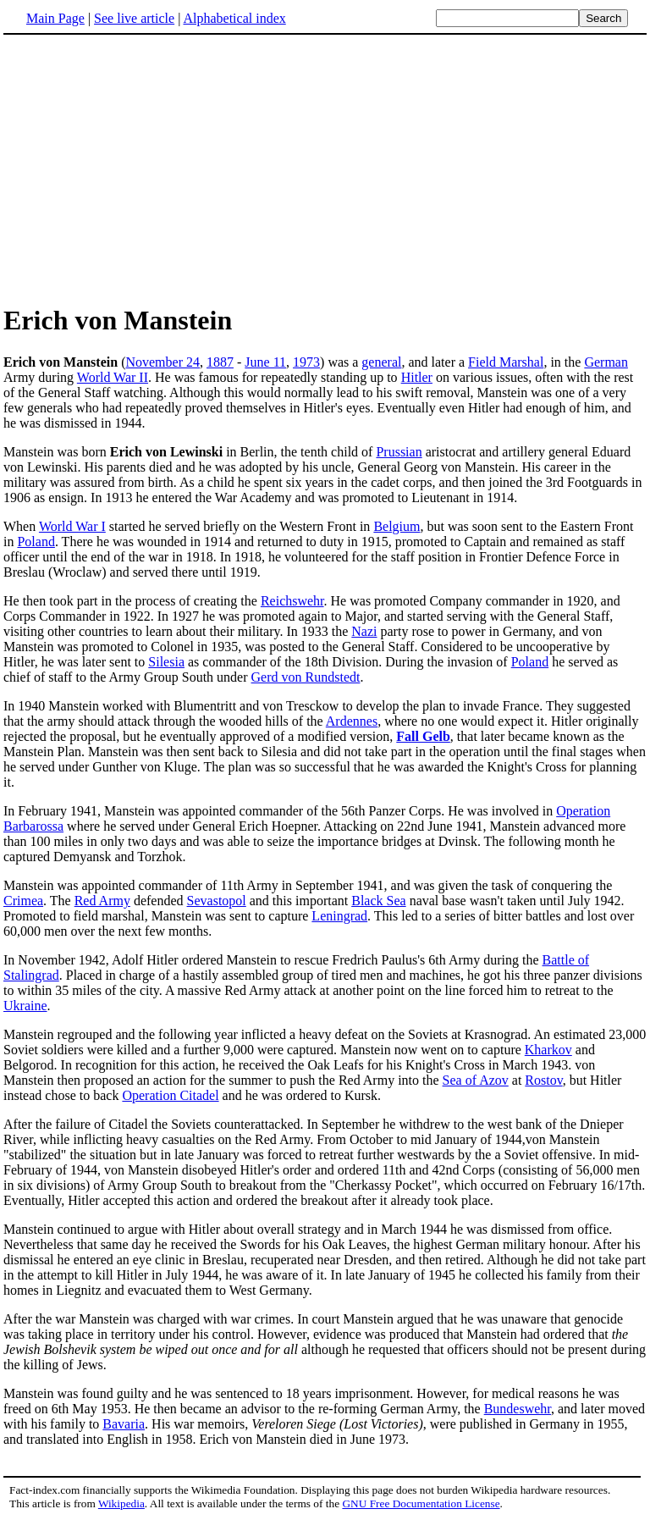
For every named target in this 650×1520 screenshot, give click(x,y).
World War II (112, 377)
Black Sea (378, 900)
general (381, 362)
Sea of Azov (476, 1080)
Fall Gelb (423, 736)
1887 (220, 362)
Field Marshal (505, 362)
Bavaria (123, 1424)
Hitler (416, 377)
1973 (306, 362)
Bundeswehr (517, 1408)
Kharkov (548, 1049)
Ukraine (25, 1005)
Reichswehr (292, 601)
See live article (134, 18)
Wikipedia (121, 1503)
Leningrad (339, 916)
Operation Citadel (170, 1095)
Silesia (166, 662)
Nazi (364, 631)
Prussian (398, 452)
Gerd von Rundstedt (306, 677)
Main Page (55, 18)
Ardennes (351, 721)
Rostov (543, 1080)
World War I (72, 526)
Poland (35, 541)
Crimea (23, 900)
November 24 (162, 362)
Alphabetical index (234, 18)
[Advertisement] (145, 168)
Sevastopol (216, 900)
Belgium (396, 526)
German (606, 362)
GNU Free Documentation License (420, 1503)
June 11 (265, 362)
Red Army (102, 900)
